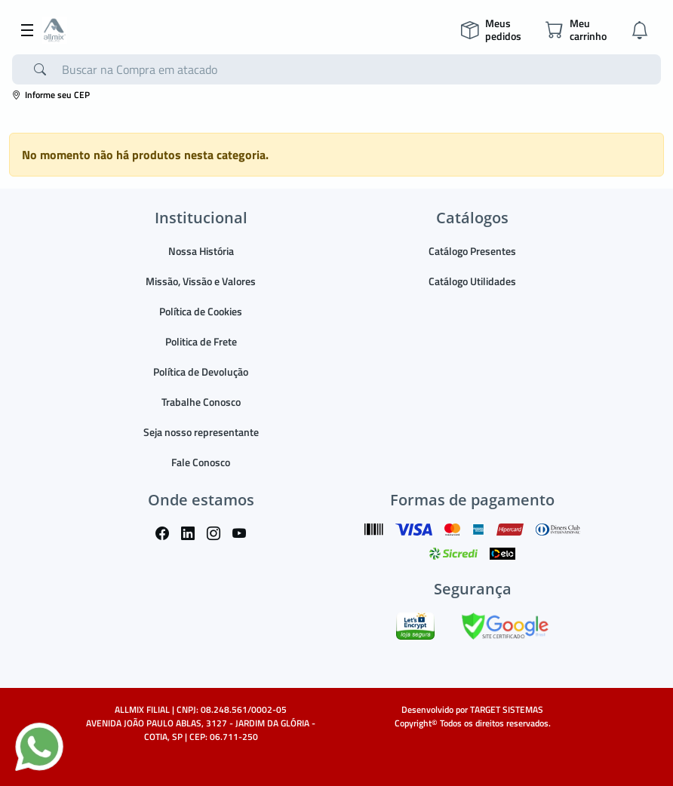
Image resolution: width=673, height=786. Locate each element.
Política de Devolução (200, 371)
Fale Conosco (200, 462)
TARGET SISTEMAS (506, 709)
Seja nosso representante (201, 432)
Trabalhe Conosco (201, 402)
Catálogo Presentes (472, 251)
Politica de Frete (201, 341)
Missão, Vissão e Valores (201, 281)
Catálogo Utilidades (472, 281)
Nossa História (201, 251)
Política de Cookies (200, 311)
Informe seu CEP (51, 95)
